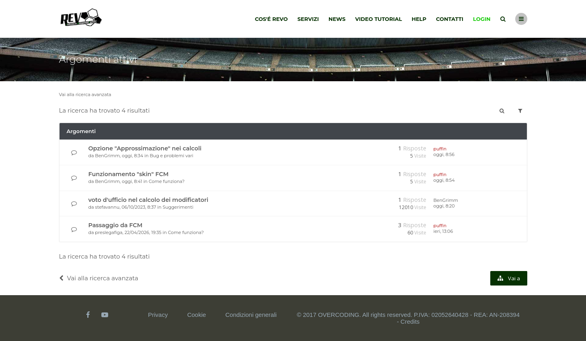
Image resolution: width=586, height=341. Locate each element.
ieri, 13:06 (443, 231)
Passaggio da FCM (115, 225)
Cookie (196, 314)
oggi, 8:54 (444, 180)
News (337, 19)
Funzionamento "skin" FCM (128, 174)
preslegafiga (108, 232)
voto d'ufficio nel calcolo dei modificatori (148, 199)
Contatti (449, 19)
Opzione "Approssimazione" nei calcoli (145, 148)
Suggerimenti (177, 207)
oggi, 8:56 (444, 154)
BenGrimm (107, 155)
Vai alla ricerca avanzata (85, 94)
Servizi (308, 19)
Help (418, 19)
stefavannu (107, 207)
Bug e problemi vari (171, 155)
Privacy (158, 314)
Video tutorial (378, 19)
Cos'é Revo (271, 19)
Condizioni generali (251, 314)
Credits (410, 321)
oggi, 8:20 (444, 206)
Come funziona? (167, 181)
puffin (440, 149)
